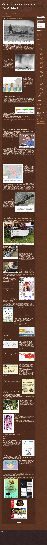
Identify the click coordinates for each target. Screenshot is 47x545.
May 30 (41, 53)
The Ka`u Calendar (13, 13)
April (39, 95)
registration (9, 455)
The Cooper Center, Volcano (41, 119)
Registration (11, 454)
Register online (26, 462)
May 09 (41, 83)
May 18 (41, 68)
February (40, 97)
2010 (39, 109)
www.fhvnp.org (7, 301)
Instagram (27, 95)
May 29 (41, 54)
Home (19, 526)
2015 (39, 103)
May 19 (41, 67)
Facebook (20, 95)
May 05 (41, 88)
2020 (39, 38)
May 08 (41, 84)
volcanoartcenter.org (7, 333)
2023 (39, 34)
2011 (39, 108)
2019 (39, 39)
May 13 (41, 75)
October (40, 44)
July (39, 48)
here (33, 218)
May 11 (41, 77)
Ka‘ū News (6, 13)
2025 (39, 31)
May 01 (41, 93)
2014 (39, 104)
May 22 (41, 63)
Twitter (31, 95)
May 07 (41, 85)
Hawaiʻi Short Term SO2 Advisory (11, 117)
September (40, 45)
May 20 (41, 66)
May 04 (41, 89)
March (40, 96)
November (40, 43)
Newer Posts (4, 526)
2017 (39, 100)
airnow (20, 117)
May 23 (41, 62)
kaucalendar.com (18, 96)
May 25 (41, 59)
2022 (39, 35)
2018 (39, 40)
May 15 (41, 72)
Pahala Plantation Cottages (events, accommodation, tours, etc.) (41, 122)
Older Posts (33, 526)
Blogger (28, 543)
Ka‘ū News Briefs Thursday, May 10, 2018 (15, 18)
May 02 (41, 92)
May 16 (41, 71)
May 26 (41, 58)
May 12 (41, 76)
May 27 (41, 57)
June (40, 49)
